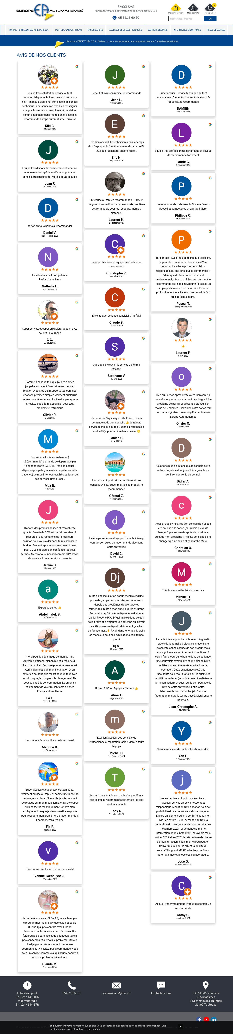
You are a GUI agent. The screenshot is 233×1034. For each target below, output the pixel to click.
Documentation (175, 8)
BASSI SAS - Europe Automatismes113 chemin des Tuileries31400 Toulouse (206, 994)
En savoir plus (92, 1029)
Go (210, 18)
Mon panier (209, 8)
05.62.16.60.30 (125, 18)
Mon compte (193, 8)
